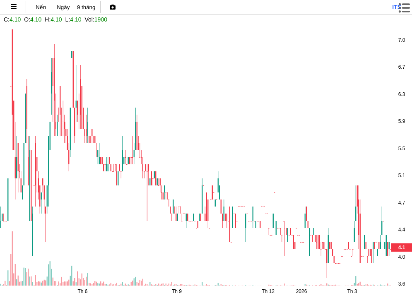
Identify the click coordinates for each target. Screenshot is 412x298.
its (396, 7)
